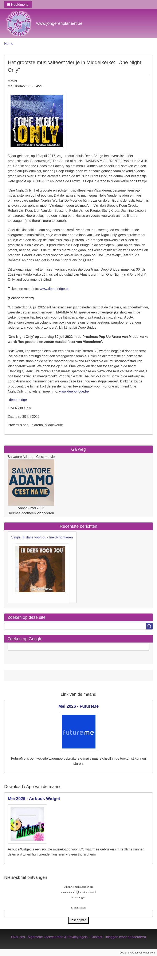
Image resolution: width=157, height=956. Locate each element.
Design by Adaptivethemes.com (137, 952)
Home (8, 43)
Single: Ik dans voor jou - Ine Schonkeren (42, 537)
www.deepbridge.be (55, 289)
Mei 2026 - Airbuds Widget (34, 798)
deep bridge (18, 400)
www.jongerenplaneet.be (59, 23)
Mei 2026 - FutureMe (78, 706)
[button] (18, 4)
